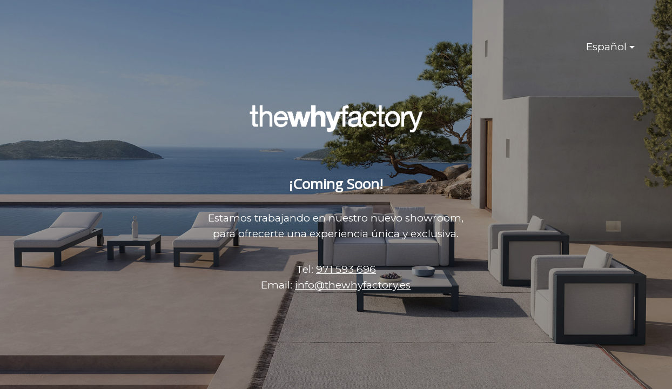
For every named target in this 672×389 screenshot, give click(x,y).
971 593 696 (346, 269)
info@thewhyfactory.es (353, 285)
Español (606, 47)
